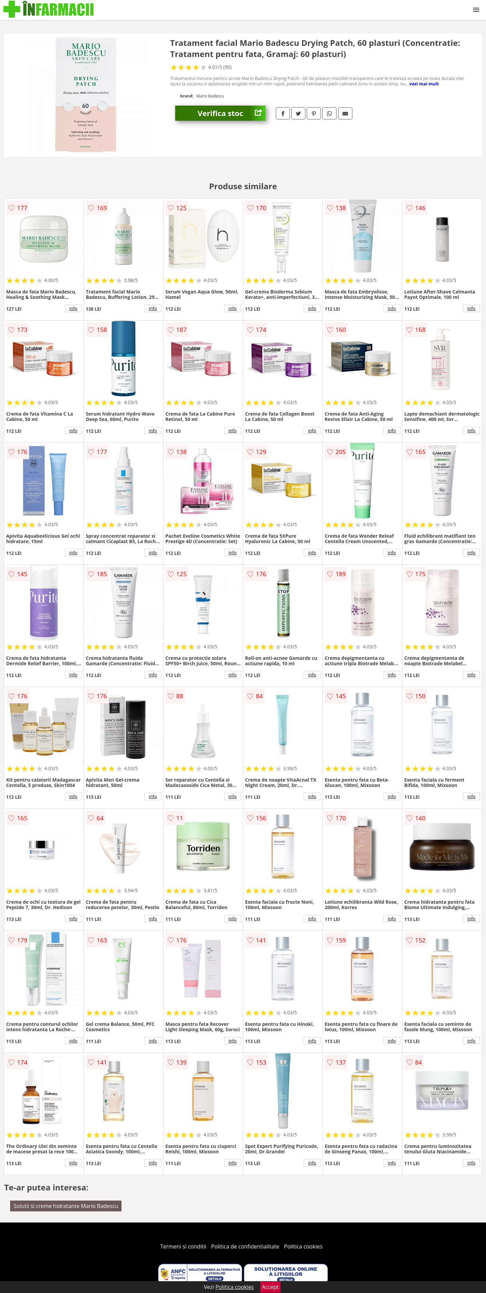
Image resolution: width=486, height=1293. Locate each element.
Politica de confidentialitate (245, 1246)
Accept (270, 1287)
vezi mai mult (424, 84)
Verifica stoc (232, 113)
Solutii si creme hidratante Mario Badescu (66, 1206)
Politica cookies (303, 1246)
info (73, 308)
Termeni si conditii (183, 1246)
